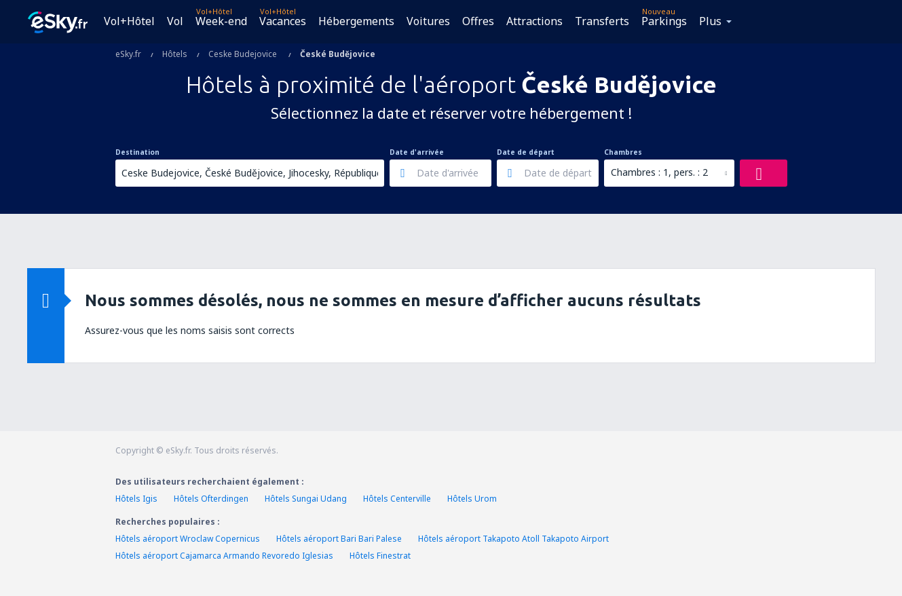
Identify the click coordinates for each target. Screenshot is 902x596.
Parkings (664, 21)
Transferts (602, 21)
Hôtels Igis (136, 498)
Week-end (221, 21)
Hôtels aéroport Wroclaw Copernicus (187, 538)
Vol (175, 21)
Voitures (428, 21)
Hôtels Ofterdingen (211, 498)
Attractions (534, 21)
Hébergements (356, 21)
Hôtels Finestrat (380, 555)
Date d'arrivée (417, 152)
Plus (710, 21)
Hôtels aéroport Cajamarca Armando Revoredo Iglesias (224, 555)
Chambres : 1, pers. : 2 (659, 172)
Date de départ (526, 152)
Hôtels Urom (472, 498)
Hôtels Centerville (397, 498)
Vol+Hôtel (129, 21)
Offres (478, 21)
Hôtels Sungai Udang (306, 498)
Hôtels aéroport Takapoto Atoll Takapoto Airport (513, 538)
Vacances (282, 21)
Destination (137, 152)
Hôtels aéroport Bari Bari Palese (339, 538)
